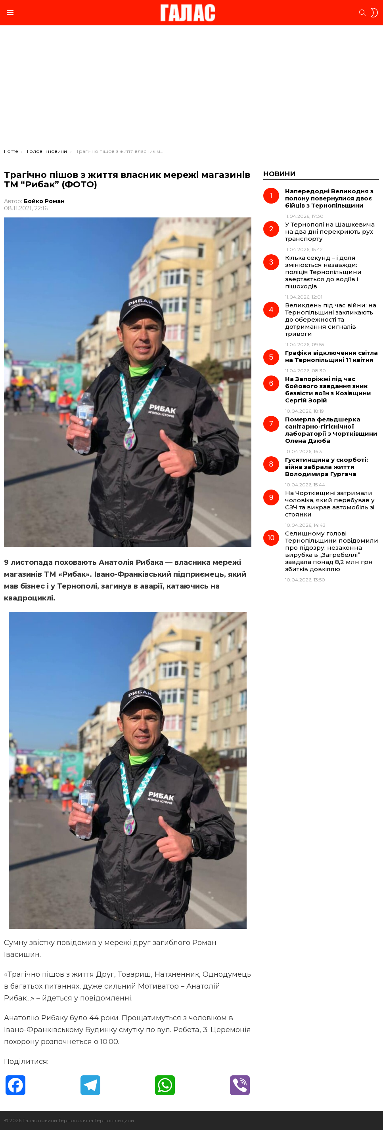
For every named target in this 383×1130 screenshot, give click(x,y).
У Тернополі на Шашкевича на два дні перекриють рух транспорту (330, 231)
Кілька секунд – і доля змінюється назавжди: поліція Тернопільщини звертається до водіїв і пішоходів (323, 272)
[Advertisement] (191, 88)
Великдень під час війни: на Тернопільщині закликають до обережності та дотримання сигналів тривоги (330, 319)
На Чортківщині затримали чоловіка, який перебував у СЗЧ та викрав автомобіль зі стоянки (330, 503)
